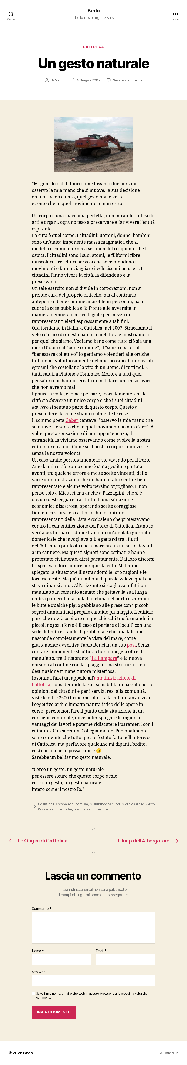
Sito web (39, 972)
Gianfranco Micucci (105, 804)
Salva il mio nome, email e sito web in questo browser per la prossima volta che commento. (92, 996)
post (131, 645)
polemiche (63, 809)
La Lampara (104, 658)
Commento (41, 909)
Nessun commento (127, 80)
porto (78, 809)
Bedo (93, 10)
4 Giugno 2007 (88, 80)
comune (81, 804)
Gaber (72, 420)
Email (101, 951)
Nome (38, 951)
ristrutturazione (96, 809)
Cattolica (93, 47)
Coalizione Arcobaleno (56, 804)
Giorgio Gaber (133, 804)
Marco (60, 80)
